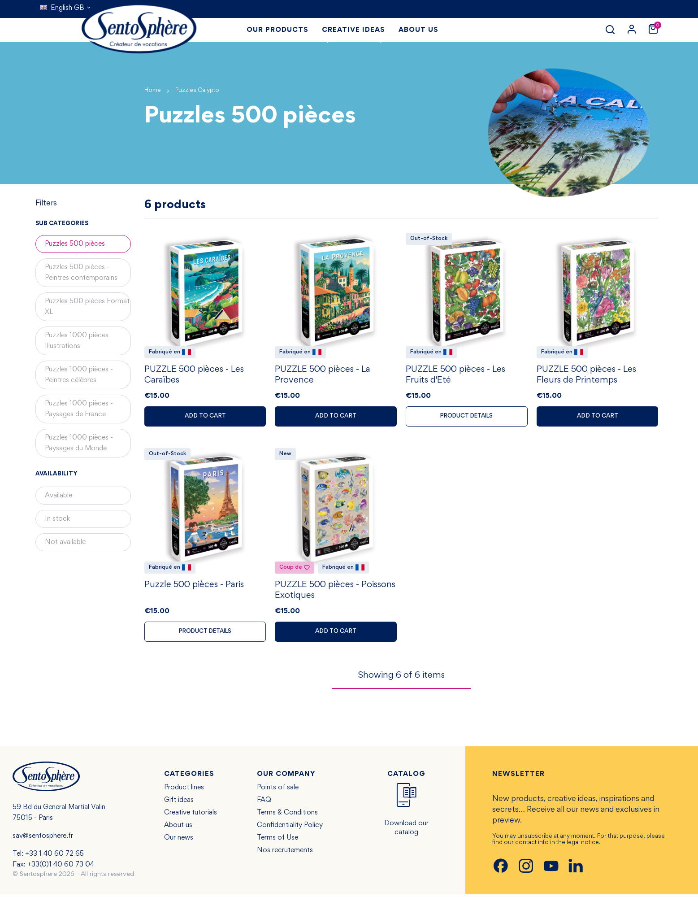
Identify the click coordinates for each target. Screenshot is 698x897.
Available (58, 495)
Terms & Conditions (287, 815)
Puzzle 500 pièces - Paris (194, 587)
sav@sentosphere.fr (43, 839)
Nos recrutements (285, 853)
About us (178, 828)
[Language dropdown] (65, 8)
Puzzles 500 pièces (75, 244)
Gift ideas (179, 803)
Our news (178, 840)
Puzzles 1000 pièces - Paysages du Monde (79, 443)
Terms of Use (277, 840)
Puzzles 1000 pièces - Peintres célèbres (79, 374)
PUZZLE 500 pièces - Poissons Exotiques (335, 592)
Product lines (184, 790)
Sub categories (61, 223)
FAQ (264, 803)
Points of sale (278, 790)
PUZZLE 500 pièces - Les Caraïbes (194, 376)
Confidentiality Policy (290, 828)
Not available (65, 542)
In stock (57, 519)
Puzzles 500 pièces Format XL (87, 306)
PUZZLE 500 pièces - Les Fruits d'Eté (455, 376)
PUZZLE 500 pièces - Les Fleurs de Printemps (586, 376)
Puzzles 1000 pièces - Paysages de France (79, 409)
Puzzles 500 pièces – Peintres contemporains (81, 272)
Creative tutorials (190, 815)
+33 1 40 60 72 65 (54, 856)
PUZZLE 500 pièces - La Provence (322, 376)
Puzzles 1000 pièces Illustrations (76, 340)
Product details (466, 417)
